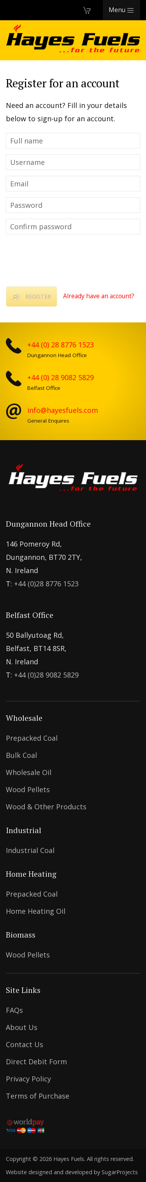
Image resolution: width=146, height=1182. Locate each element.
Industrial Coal (30, 850)
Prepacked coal (32, 738)
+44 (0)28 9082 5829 (46, 674)
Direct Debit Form (36, 1061)
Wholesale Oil (28, 772)
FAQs (14, 1010)
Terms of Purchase (37, 1096)
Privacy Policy (28, 1078)
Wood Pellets (28, 789)
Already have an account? (98, 296)
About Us (21, 1027)
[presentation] (65, 257)
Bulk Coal (21, 755)
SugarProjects (120, 1172)
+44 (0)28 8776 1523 (46, 583)
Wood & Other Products (46, 806)
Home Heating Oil (35, 911)
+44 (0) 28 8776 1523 (60, 344)
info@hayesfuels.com (62, 410)
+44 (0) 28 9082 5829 (60, 377)
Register (31, 297)
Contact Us (24, 1044)
